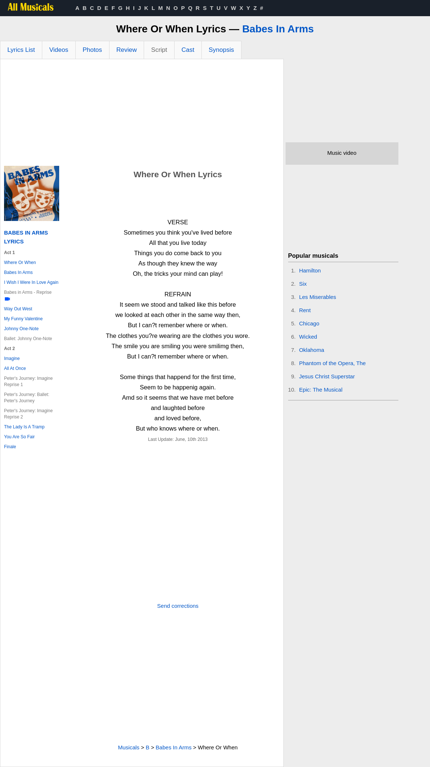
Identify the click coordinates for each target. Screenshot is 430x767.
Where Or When (20, 262)
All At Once (15, 368)
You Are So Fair (19, 436)
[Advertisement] (142, 114)
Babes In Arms (278, 29)
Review (127, 49)
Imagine (12, 358)
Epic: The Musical (321, 389)
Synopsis (221, 49)
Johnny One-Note (21, 328)
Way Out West (18, 308)
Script (159, 49)
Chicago (309, 323)
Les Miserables (317, 297)
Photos (92, 49)
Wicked (308, 336)
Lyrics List (21, 49)
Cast (188, 49)
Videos (58, 49)
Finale (10, 446)
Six (303, 284)
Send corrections (178, 606)
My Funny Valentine (23, 318)
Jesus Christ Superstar (327, 376)
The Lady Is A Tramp (24, 426)
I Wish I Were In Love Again (31, 282)
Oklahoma (311, 350)
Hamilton (310, 270)
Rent (305, 310)
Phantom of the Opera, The (332, 363)
